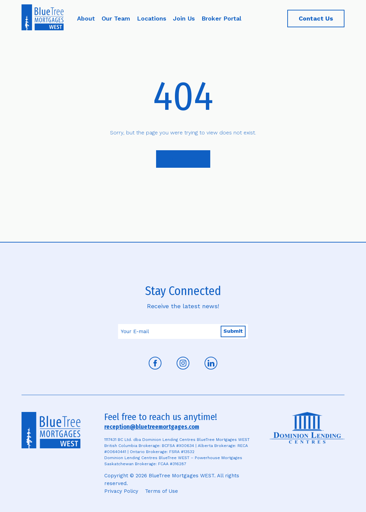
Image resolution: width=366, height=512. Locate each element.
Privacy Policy (121, 491)
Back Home (183, 159)
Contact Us (316, 18)
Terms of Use (161, 491)
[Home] (43, 18)
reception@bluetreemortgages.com (151, 426)
